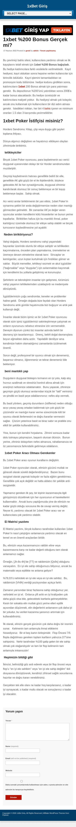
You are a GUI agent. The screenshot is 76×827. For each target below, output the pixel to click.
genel (28, 51)
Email (20, 758)
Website (8, 770)
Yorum (8, 721)
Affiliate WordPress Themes (54, 813)
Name (12, 746)
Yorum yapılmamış (48, 51)
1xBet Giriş (37, 6)
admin (35, 51)
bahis (47, 108)
